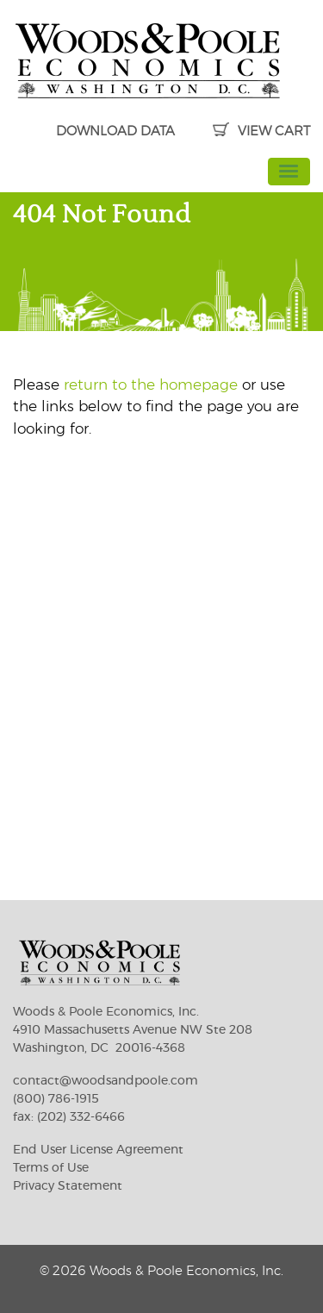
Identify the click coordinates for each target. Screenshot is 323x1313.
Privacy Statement (67, 1186)
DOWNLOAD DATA (115, 131)
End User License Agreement (98, 1150)
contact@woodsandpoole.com (105, 1081)
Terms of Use (51, 1168)
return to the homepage (151, 385)
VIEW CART (261, 131)
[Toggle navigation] (289, 171)
